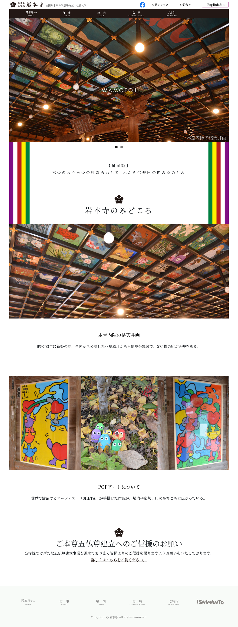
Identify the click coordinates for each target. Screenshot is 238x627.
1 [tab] (116, 147)
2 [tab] (121, 147)
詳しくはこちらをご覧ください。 (119, 561)
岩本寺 (31, 13)
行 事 (66, 14)
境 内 (101, 14)
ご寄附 (171, 14)
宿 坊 (136, 14)
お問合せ (185, 4)
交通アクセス (160, 4)
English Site (216, 4)
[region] (119, 80)
